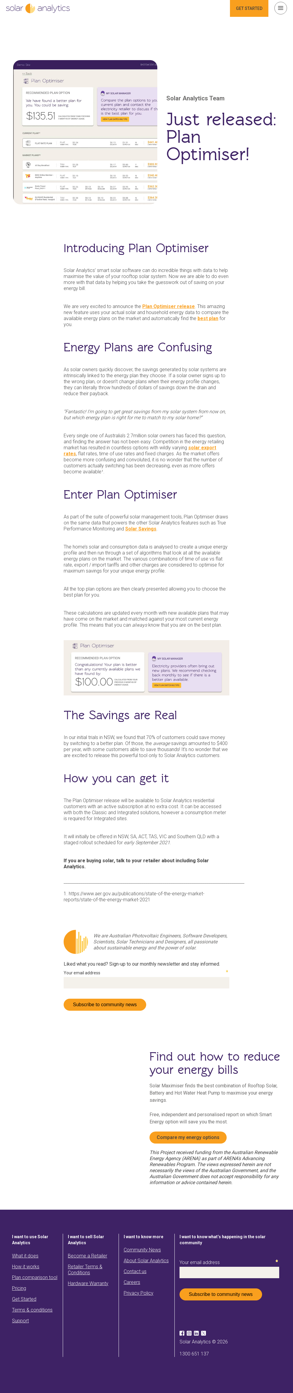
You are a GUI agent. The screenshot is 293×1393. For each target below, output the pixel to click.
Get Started (24, 1299)
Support (20, 1321)
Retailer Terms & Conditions (85, 1269)
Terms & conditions (32, 1310)
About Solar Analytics (146, 1260)
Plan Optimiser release (168, 306)
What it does (25, 1256)
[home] (38, 8)
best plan (208, 318)
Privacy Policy (138, 1293)
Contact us (135, 1271)
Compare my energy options (188, 1137)
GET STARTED (249, 8)
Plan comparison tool (34, 1277)
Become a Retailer (87, 1256)
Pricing (19, 1288)
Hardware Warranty (88, 1283)
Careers (132, 1282)
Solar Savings (140, 529)
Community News (142, 1250)
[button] (280, 8)
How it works (25, 1266)
